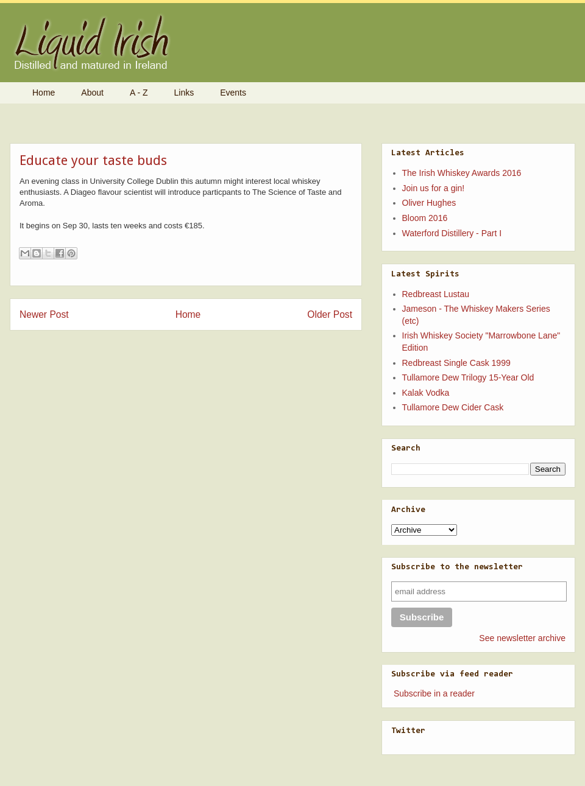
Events (233, 92)
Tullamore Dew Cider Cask (453, 407)
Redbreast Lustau (436, 294)
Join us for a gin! (433, 188)
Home (43, 92)
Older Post (329, 314)
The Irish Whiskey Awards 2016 (462, 173)
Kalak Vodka (426, 393)
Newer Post (44, 314)
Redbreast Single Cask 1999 (456, 363)
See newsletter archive (522, 638)
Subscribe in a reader (434, 693)
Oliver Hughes (429, 203)
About (92, 92)
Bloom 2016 (425, 218)
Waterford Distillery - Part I (452, 233)
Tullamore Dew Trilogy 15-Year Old (468, 377)
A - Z (139, 92)
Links (184, 92)
